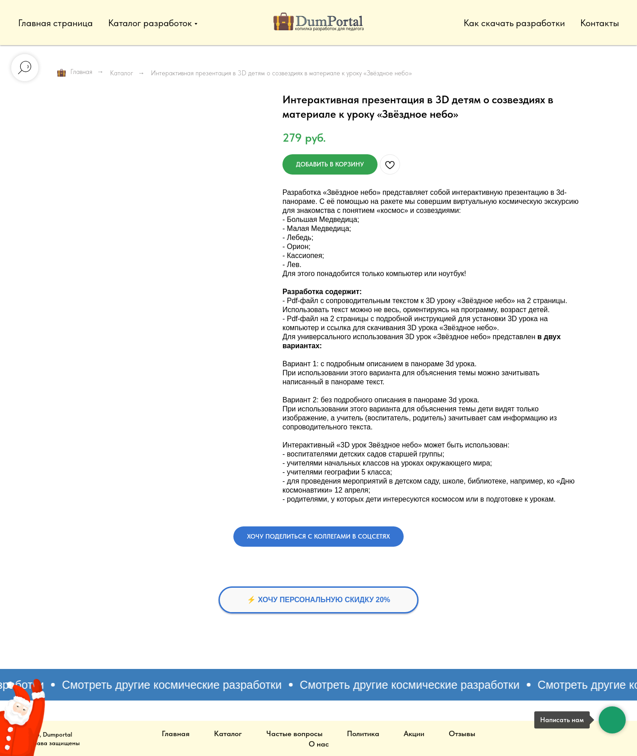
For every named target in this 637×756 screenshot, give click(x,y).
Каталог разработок (150, 22)
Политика (363, 733)
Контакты (599, 22)
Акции (414, 733)
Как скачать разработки (514, 22)
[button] (318, 536)
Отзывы (462, 733)
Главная (74, 72)
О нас (319, 743)
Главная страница (55, 22)
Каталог (121, 73)
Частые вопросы (294, 733)
